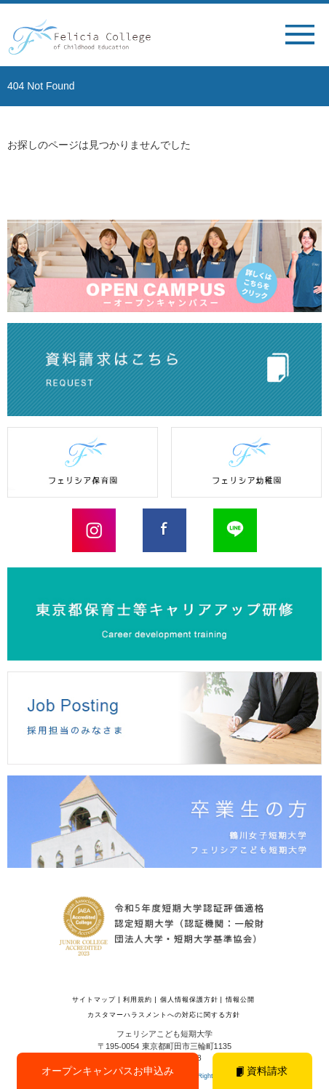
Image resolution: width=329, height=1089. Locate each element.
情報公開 (240, 999)
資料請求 (262, 1071)
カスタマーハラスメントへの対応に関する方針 (163, 1014)
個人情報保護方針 (189, 999)
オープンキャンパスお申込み (107, 1071)
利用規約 (137, 999)
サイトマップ (94, 999)
